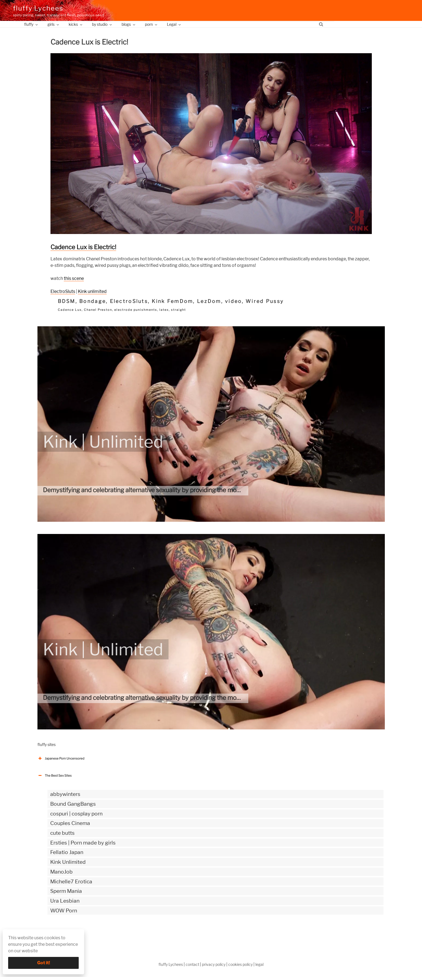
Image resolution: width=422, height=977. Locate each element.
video (233, 301)
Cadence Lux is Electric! (83, 247)
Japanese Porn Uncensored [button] (60, 758)
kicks (76, 24)
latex (164, 310)
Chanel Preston (98, 310)
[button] (211, 143)
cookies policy (240, 964)
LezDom (209, 301)
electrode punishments (135, 310)
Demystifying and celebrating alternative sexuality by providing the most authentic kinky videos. (174, 490)
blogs (129, 24)
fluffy (31, 24)
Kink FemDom (172, 301)
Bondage (92, 301)
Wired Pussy (265, 301)
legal (259, 964)
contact (192, 964)
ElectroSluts (62, 291)
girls (53, 24)
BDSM (66, 301)
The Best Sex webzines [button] (57, 933)
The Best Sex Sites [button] (54, 775)
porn (151, 24)
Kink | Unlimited (103, 442)
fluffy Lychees (38, 8)
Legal (174, 24)
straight (178, 310)
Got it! (43, 962)
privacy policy (214, 964)
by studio (102, 24)
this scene (74, 278)
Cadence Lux (70, 310)
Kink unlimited (92, 291)
